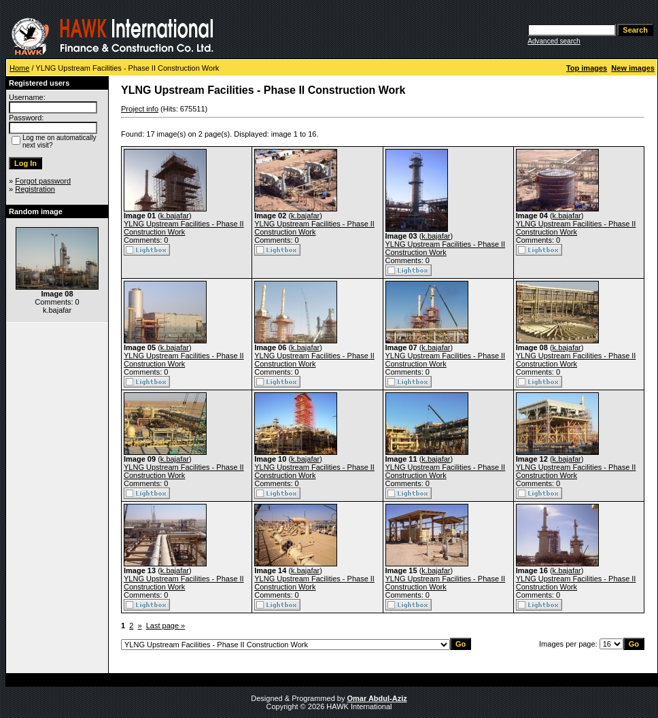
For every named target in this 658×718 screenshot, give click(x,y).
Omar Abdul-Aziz (377, 698)
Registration (35, 189)
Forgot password (43, 181)
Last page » (166, 625)
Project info (139, 109)
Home (19, 68)
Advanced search (553, 41)
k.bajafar (174, 215)
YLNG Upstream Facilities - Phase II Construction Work (184, 228)
